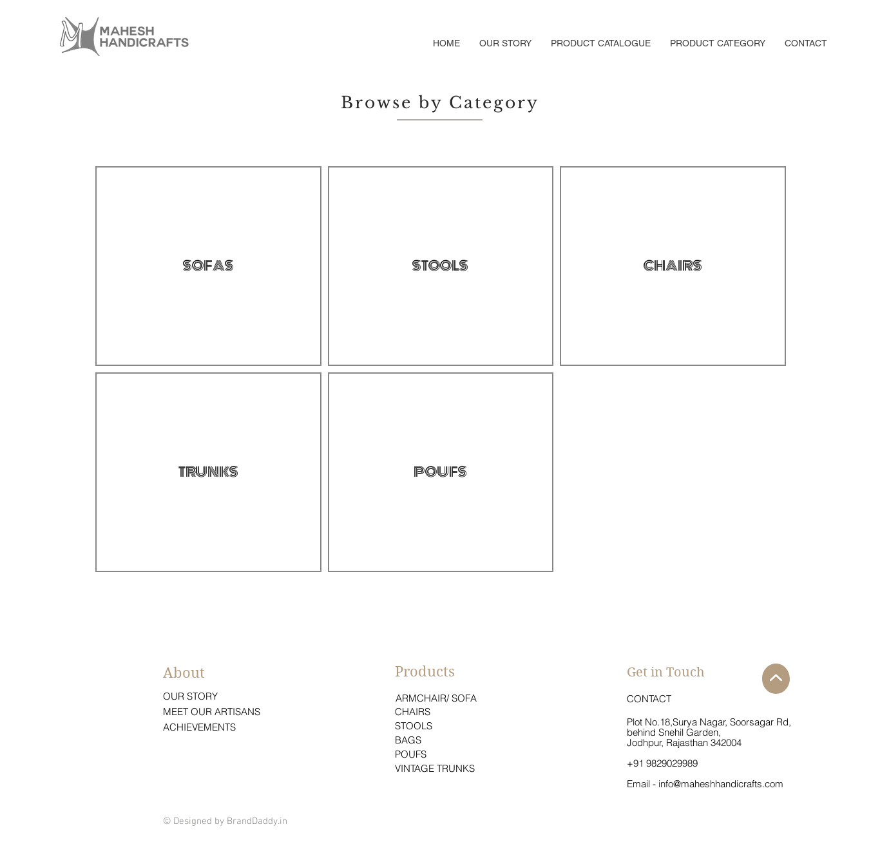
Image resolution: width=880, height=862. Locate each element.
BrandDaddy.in (257, 821)
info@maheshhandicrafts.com (720, 784)
